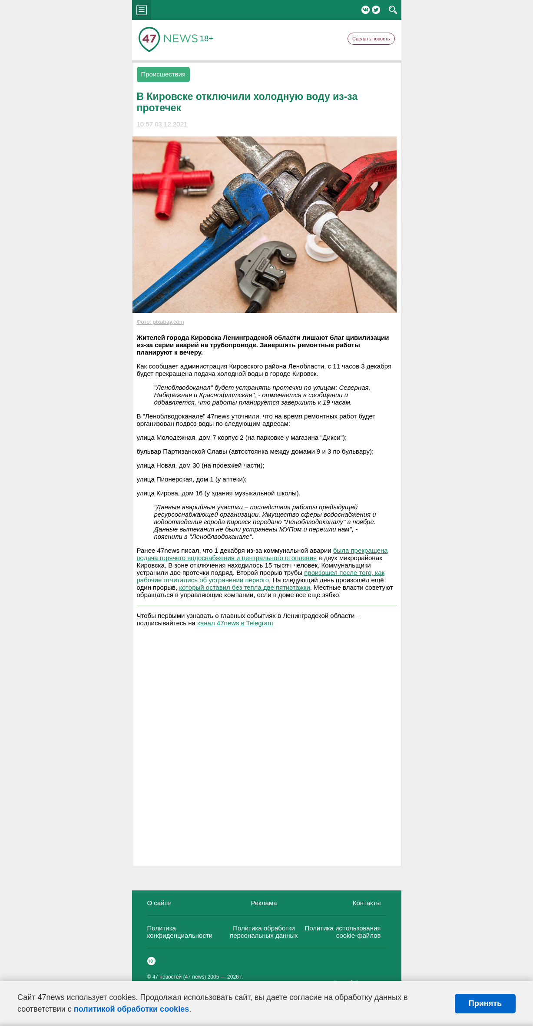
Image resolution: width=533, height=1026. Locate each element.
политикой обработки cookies (131, 1009)
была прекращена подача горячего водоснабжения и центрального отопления (262, 554)
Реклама (264, 902)
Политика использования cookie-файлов (343, 931)
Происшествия (163, 74)
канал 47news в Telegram (235, 623)
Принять (485, 1003)
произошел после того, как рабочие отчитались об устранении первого (261, 576)
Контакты (367, 902)
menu (141, 10)
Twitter (376, 10)
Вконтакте (365, 10)
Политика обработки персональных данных (264, 931)
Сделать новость (371, 38)
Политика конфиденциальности (180, 931)
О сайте (159, 902)
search (392, 10)
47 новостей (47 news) (179, 977)
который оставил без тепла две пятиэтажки (244, 587)
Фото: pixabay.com (160, 322)
